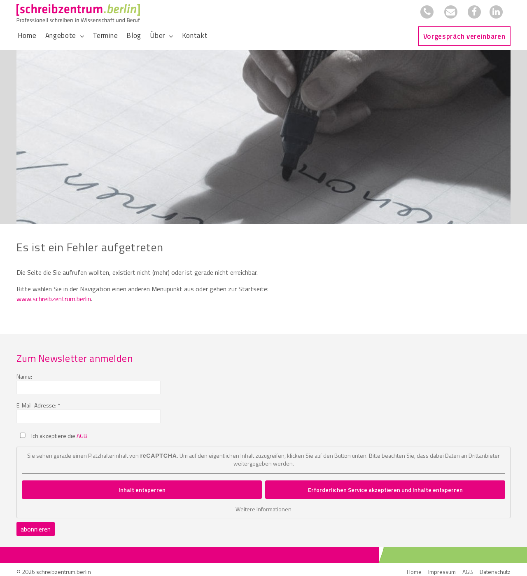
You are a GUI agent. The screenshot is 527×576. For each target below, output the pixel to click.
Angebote (60, 35)
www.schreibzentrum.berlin (53, 299)
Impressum (442, 571)
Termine (105, 35)
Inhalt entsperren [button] (142, 489)
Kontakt (195, 35)
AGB (82, 435)
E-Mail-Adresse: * (38, 405)
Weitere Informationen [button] (263, 509)
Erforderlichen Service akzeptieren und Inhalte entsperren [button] (385, 489)
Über (157, 35)
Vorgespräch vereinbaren (464, 36)
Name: (24, 376)
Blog (133, 35)
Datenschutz (495, 571)
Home (27, 35)
